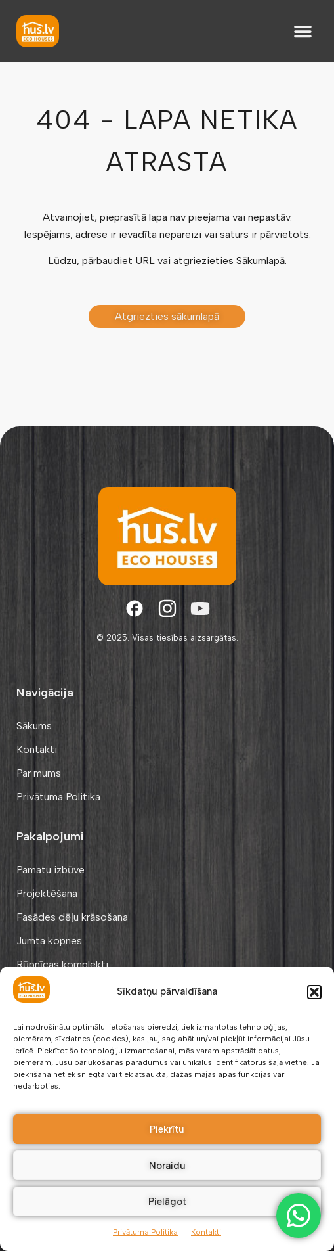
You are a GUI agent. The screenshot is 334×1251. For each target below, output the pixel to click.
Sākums (34, 725)
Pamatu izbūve (50, 869)
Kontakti (206, 1232)
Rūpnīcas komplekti (62, 964)
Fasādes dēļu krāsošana (72, 917)
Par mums (38, 773)
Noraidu (167, 1165)
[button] (314, 992)
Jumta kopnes (49, 940)
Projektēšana (46, 893)
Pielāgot (167, 1202)
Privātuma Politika (145, 1232)
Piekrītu (167, 1129)
